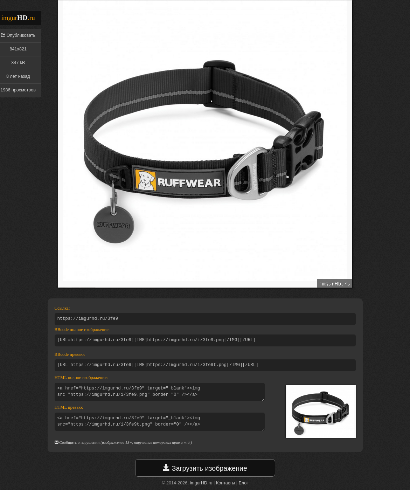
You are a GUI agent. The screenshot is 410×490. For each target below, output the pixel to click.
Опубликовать (21, 35)
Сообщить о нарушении (79, 442)
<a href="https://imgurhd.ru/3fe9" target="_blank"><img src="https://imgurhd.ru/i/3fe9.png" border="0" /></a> (160, 392)
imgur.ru (18, 17)
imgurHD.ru (201, 483)
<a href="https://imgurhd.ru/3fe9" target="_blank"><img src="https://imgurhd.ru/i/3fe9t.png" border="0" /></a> (160, 422)
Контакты (225, 483)
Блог (243, 483)
